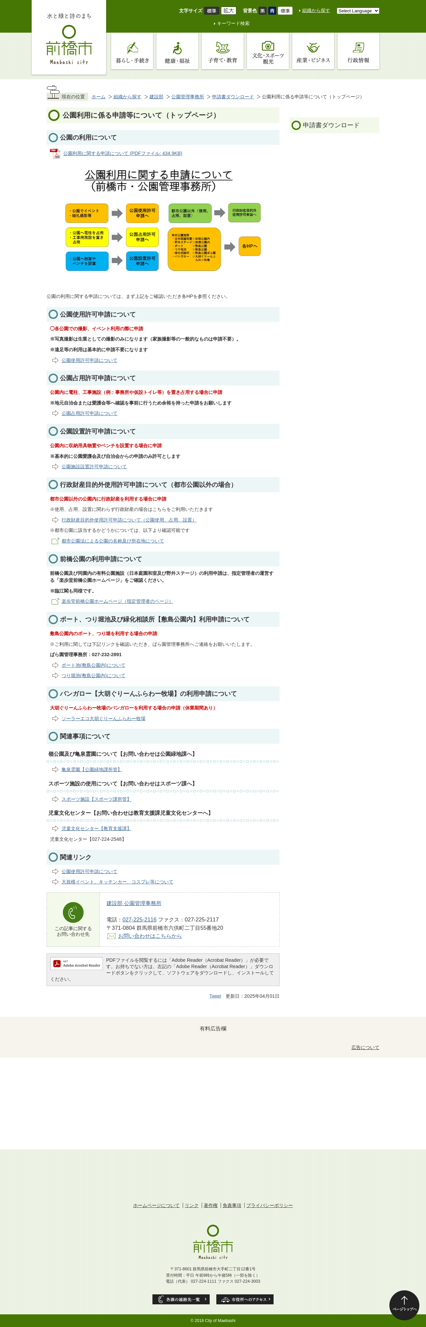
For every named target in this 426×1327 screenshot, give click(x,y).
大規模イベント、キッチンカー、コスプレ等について (117, 881)
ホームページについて (156, 1205)
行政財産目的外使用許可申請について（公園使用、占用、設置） (129, 520)
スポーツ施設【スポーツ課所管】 (96, 799)
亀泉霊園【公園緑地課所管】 (92, 769)
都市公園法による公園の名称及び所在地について (113, 541)
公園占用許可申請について (89, 413)
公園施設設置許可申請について (94, 466)
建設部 (156, 96)
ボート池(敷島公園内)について (93, 665)
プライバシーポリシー (269, 1205)
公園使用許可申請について (89, 360)
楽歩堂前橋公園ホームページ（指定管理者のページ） (117, 601)
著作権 (211, 1205)
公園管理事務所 (187, 96)
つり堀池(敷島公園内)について (93, 675)
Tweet (215, 995)
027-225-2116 (139, 919)
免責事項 (232, 1205)
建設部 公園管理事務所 (133, 903)
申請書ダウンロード (233, 96)
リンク (192, 1205)
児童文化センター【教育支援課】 (96, 828)
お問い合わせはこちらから (150, 936)
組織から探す (316, 10)
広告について (365, 1047)
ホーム (99, 96)
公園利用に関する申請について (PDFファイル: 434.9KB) (122, 153)
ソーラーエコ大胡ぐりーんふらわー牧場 (103, 718)
